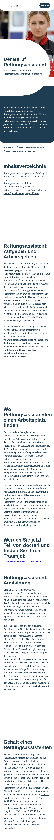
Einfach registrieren (15, 562)
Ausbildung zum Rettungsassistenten (21, 632)
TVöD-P (45, 794)
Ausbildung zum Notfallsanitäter (19, 629)
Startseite (8, 147)
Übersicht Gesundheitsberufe (30, 147)
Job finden (36, 562)
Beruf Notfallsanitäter (37, 600)
